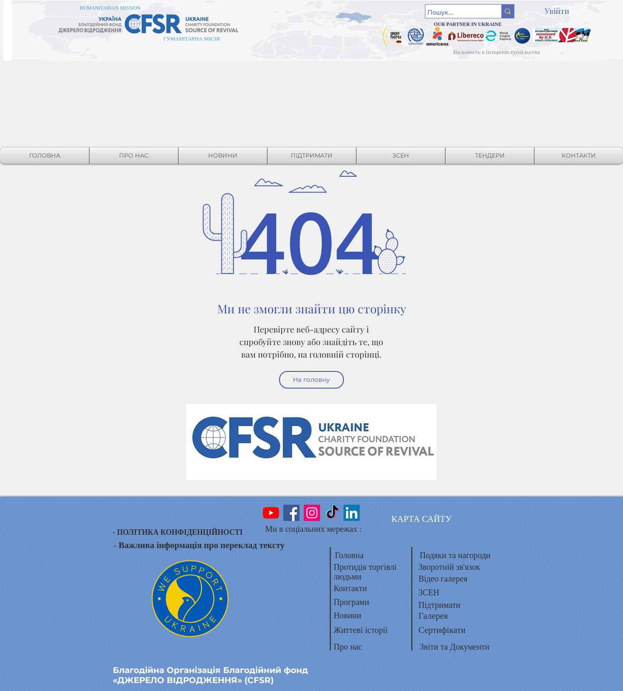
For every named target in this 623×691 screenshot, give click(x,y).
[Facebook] (291, 513)
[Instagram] (312, 513)
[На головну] (311, 380)
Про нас (348, 646)
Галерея (433, 616)
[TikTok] (332, 513)
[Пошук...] (455, 12)
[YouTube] (271, 513)
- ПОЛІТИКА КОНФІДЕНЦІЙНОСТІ (178, 532)
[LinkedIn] (351, 513)
